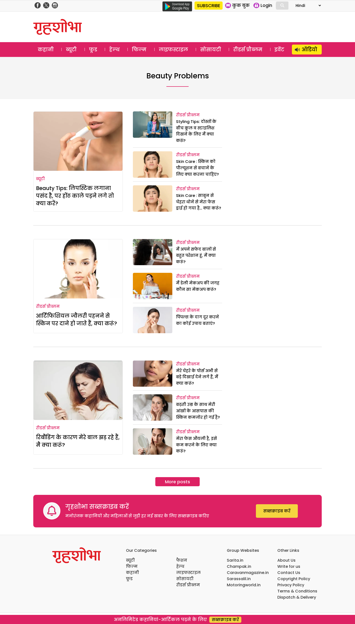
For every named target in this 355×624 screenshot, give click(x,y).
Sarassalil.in (239, 579)
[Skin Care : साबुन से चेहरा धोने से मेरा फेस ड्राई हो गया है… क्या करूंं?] (152, 198)
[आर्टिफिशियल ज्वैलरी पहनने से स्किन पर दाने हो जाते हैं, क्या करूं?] (78, 268)
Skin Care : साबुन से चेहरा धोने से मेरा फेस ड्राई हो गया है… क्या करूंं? (198, 202)
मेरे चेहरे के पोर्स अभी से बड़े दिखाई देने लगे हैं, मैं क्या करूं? (197, 377)
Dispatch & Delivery (296, 597)
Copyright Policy (293, 579)
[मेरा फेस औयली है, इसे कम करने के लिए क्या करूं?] (152, 441)
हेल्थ (114, 49)
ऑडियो (309, 49)
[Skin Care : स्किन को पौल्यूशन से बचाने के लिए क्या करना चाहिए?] (152, 164)
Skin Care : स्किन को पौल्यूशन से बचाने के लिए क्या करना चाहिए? (197, 168)
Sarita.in (235, 560)
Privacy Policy (290, 585)
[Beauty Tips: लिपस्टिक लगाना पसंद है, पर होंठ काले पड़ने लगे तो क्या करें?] (78, 141)
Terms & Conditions (297, 591)
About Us (286, 560)
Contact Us (288, 572)
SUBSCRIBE (208, 5)
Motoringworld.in (244, 585)
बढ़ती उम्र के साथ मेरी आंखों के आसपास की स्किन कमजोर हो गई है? (198, 411)
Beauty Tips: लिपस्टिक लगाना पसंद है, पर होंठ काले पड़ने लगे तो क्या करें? (75, 196)
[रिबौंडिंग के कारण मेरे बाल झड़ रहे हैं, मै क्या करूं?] (78, 390)
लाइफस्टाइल (173, 49)
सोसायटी (210, 49)
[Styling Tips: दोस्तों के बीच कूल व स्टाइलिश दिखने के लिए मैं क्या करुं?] (152, 124)
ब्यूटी (71, 49)
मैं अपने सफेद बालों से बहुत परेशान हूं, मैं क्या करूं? (196, 255)
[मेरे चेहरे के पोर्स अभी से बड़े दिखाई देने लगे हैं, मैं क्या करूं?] (152, 374)
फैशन (181, 560)
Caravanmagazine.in (248, 572)
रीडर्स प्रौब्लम (247, 49)
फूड (93, 49)
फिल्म (139, 49)
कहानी (46, 49)
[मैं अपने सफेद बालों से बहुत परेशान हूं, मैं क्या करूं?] (152, 252)
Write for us (288, 566)
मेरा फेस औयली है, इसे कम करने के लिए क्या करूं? (196, 445)
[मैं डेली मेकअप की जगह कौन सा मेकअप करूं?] (152, 286)
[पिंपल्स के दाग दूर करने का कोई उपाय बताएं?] (152, 320)
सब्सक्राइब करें (276, 511)
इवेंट (279, 49)
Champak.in (239, 566)
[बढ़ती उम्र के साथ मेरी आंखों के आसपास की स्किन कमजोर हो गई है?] (152, 407)
